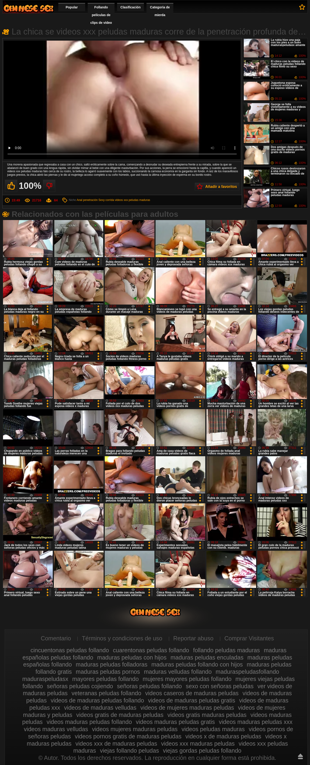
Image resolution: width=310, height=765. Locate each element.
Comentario (56, 638)
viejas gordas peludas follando (202, 750)
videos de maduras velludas (100, 707)
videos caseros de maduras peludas (192, 693)
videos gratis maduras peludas (207, 715)
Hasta (300, 756)
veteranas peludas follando (106, 693)
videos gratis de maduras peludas (120, 715)
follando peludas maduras (226, 650)
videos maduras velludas (56, 729)
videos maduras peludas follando (89, 722)
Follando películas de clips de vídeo (101, 15)
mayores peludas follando (105, 679)
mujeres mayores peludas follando (187, 679)
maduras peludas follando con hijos (197, 664)
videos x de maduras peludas (223, 736)
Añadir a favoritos (221, 187)
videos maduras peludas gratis (175, 722)
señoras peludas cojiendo (80, 686)
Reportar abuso (193, 638)
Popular (72, 7)
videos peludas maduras (213, 729)
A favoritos (302, 7)
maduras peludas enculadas (207, 657)
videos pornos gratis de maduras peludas (128, 736)
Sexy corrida (106, 200)
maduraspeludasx (45, 679)
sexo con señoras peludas (219, 686)
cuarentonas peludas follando (151, 650)
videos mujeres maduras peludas (135, 729)
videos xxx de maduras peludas (116, 743)
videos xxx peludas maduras (132, 200)
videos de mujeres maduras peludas (187, 707)
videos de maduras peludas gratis (191, 700)
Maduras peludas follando (28, 8)
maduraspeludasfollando (247, 671)
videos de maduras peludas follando (97, 700)
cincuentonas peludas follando (70, 650)
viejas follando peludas (129, 750)
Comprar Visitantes (249, 638)
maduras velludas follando (178, 671)
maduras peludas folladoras (111, 664)
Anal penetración (87, 200)
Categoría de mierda (160, 11)
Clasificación (130, 7)
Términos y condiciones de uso (122, 638)
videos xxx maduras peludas (198, 743)
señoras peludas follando (149, 686)
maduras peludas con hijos (132, 657)
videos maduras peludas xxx (255, 722)
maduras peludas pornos (108, 671)
